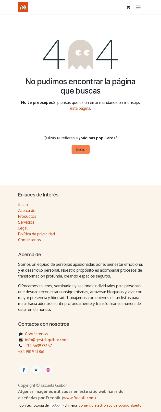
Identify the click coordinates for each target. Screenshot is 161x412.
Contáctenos (29, 239)
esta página (80, 108)
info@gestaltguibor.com (46, 339)
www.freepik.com (79, 397)
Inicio (81, 149)
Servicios (26, 222)
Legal (22, 228)
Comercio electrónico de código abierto (110, 405)
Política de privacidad (36, 233)
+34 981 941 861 (31, 351)
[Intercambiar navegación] (138, 7)
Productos (27, 216)
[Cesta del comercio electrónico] (128, 7)
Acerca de (26, 210)
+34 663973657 (38, 345)
